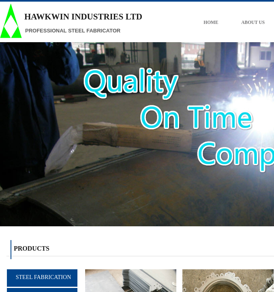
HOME (218, 22)
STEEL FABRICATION (43, 277)
